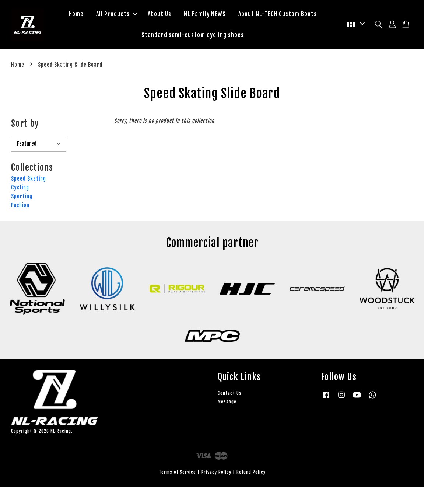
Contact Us (230, 393)
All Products (116, 14)
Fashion (20, 205)
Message (227, 401)
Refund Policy (251, 472)
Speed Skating (28, 178)
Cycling (20, 187)
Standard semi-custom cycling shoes (192, 35)
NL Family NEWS (205, 14)
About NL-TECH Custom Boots (277, 14)
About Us (159, 14)
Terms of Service (177, 472)
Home (76, 14)
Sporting (21, 196)
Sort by (25, 123)
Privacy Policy (216, 472)
